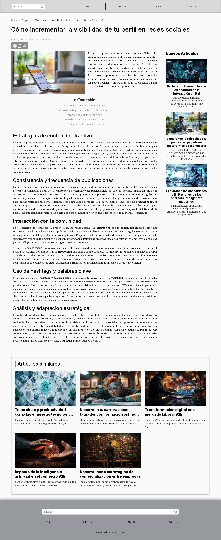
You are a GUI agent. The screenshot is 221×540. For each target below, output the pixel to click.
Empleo (122, 6)
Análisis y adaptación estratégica (84, 123)
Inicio (14, 20)
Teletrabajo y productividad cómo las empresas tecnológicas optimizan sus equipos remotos (45, 414)
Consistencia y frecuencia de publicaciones (84, 110)
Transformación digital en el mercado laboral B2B (171, 411)
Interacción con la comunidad (84, 114)
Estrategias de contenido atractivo (84, 105)
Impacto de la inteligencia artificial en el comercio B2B (40, 474)
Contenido (86, 100)
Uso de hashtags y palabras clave (84, 119)
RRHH (157, 6)
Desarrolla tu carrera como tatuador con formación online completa (107, 414)
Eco (88, 6)
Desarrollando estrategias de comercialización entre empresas (110, 474)
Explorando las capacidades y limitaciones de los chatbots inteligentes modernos (186, 196)
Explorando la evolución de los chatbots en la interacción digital (186, 90)
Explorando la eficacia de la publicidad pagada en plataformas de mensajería (186, 142)
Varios (192, 6)
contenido (56, 142)
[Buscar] (28, 6)
